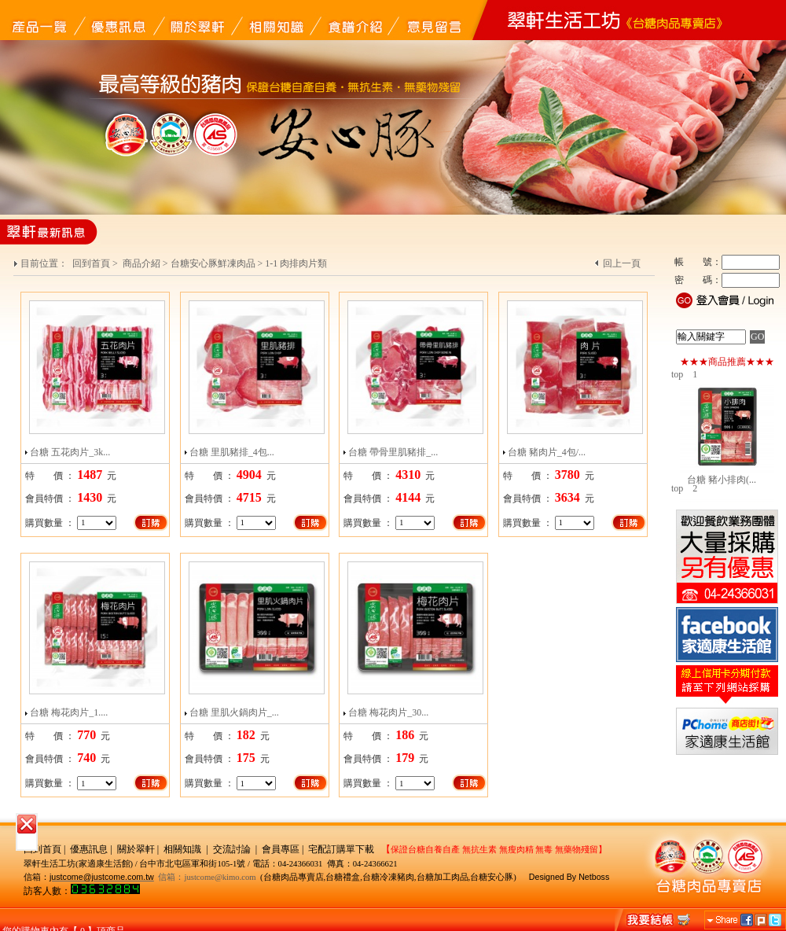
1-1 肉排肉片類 (296, 263)
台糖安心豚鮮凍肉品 (213, 263)
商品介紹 (141, 263)
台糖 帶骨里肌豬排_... (393, 452)
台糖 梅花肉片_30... (388, 712)
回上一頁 (622, 263)
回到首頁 (91, 263)
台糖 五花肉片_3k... (70, 452)
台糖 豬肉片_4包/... (547, 452)
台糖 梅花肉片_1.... (69, 712)
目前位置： (45, 263)
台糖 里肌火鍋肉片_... (234, 712)
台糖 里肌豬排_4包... (231, 452)
